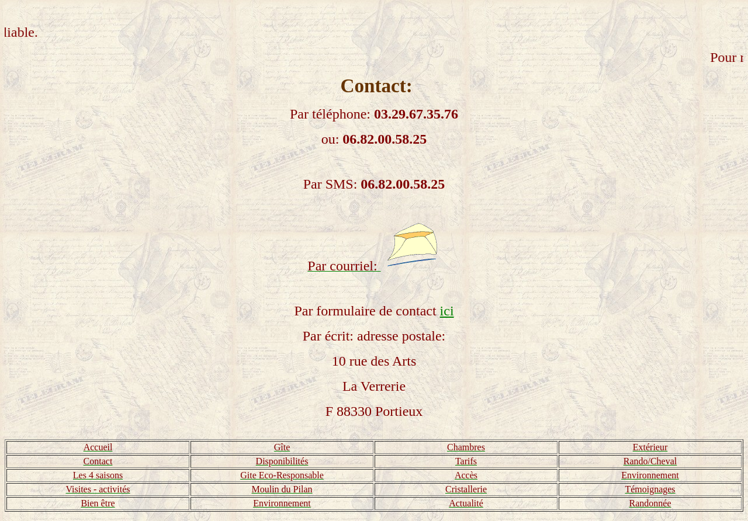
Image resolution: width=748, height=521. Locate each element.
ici (447, 310)
